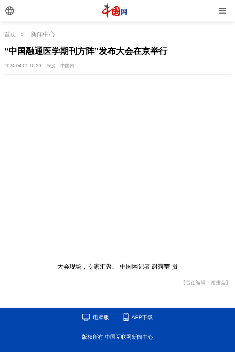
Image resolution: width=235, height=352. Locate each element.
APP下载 (142, 317)
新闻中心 (43, 34)
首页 (10, 34)
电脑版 (101, 317)
